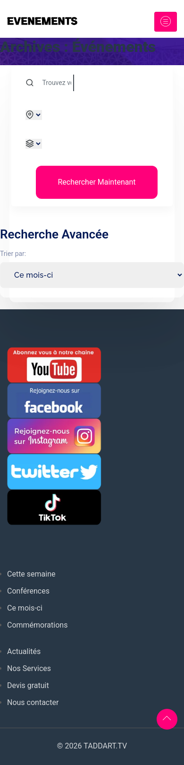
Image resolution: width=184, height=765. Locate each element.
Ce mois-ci (24, 608)
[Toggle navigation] (165, 22)
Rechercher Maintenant (96, 182)
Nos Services (29, 668)
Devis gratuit (28, 685)
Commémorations (37, 624)
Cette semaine (31, 574)
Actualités (24, 651)
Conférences (28, 590)
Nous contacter (33, 702)
